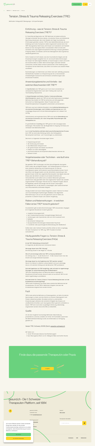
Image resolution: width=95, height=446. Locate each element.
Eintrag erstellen (76, 4)
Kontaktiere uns (33, 426)
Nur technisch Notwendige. (18, 438)
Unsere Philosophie (34, 422)
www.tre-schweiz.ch (58, 326)
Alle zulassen (18, 434)
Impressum (70, 437)
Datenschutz (83, 437)
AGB (77, 437)
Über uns (32, 424)
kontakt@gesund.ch (37, 414)
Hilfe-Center (62, 412)
